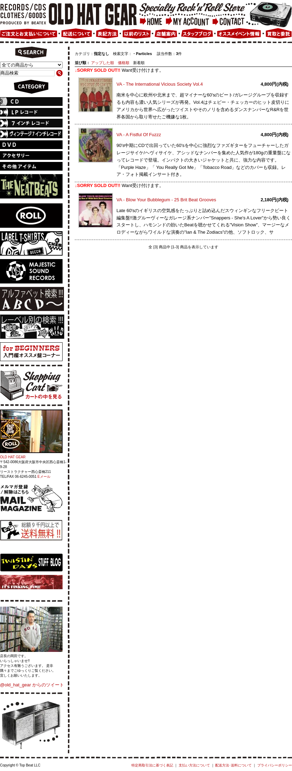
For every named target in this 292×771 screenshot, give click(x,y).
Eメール (44, 476)
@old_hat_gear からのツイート (32, 684)
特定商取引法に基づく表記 (152, 765)
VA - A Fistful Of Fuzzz (138, 134)
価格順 (123, 63)
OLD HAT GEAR (13, 457)
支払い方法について (194, 765)
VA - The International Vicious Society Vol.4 (159, 84)
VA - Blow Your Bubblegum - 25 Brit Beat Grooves (166, 199)
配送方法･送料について (233, 765)
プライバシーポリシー (274, 765)
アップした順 (102, 63)
